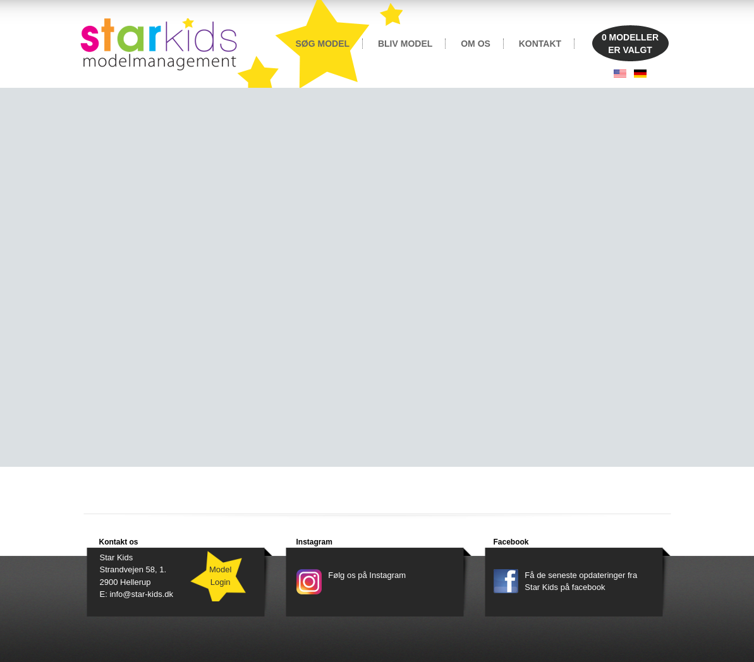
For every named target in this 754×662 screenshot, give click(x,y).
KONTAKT (540, 44)
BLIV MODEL (405, 44)
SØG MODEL (323, 44)
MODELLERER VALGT (630, 43)
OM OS (475, 44)
